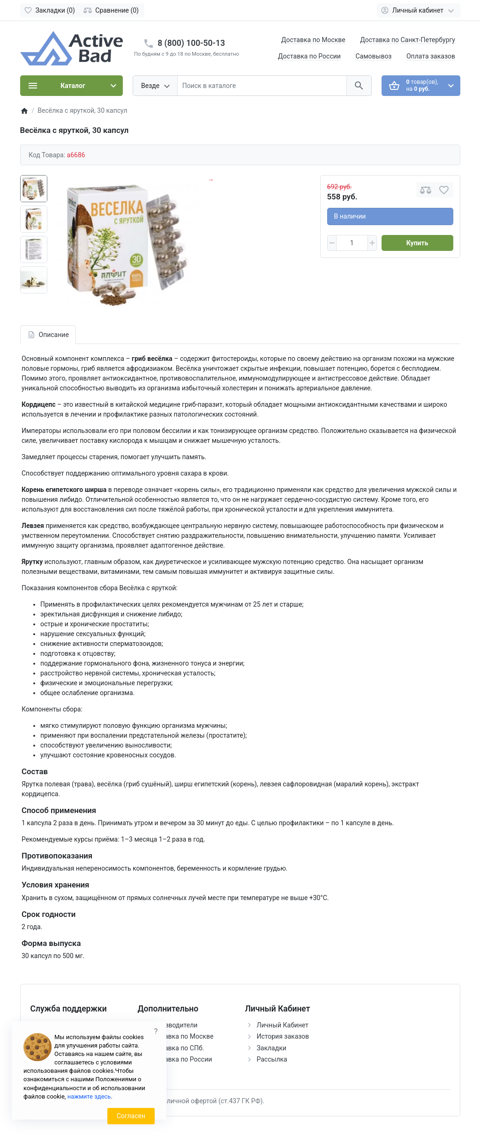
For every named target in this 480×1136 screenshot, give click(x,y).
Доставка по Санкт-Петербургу (407, 40)
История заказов (283, 1036)
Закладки (271, 1048)
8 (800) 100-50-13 (191, 43)
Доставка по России (309, 56)
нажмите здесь (89, 1096)
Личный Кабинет (283, 1025)
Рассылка (272, 1059)
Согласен (131, 1116)
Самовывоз (373, 56)
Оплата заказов (430, 56)
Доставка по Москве (313, 40)
